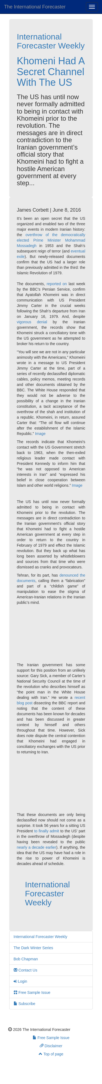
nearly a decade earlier (36, 847)
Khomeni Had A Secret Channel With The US (50, 71)
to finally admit (46, 831)
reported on (57, 284)
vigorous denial (32, 322)
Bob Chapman (26, 959)
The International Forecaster (35, 7)
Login (20, 981)
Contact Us (25, 970)
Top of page (51, 1054)
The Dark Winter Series (33, 948)
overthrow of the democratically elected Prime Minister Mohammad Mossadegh (51, 240)
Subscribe (24, 1003)
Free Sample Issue (32, 992)
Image (40, 433)
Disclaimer (51, 1046)
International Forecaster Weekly (51, 41)
